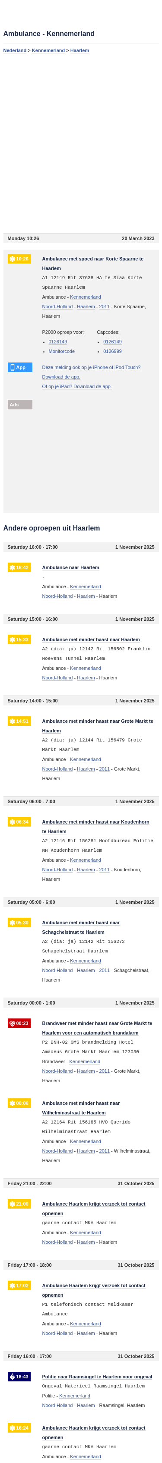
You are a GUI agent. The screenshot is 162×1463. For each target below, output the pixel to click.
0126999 (112, 351)
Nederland (15, 50)
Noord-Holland (57, 306)
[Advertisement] (81, 143)
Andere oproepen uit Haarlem (51, 528)
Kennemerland (48, 50)
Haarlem (79, 50)
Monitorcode (62, 351)
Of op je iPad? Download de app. (77, 386)
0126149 (58, 341)
